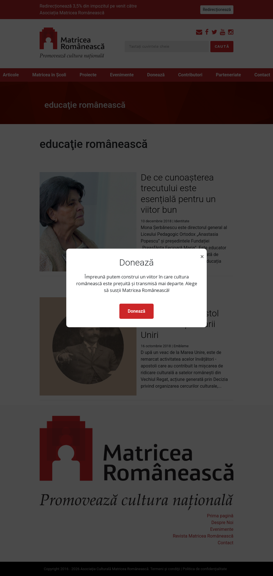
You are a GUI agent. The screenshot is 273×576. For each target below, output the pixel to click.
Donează (136, 311)
